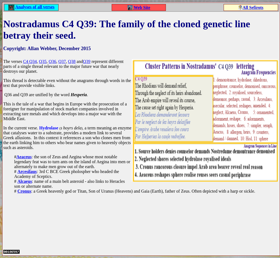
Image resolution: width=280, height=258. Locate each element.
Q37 (62, 61)
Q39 (86, 61)
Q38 (72, 61)
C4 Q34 (30, 61)
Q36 (52, 61)
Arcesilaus (27, 171)
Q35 (43, 61)
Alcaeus (24, 181)
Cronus (24, 191)
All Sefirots (252, 7)
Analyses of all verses (34, 7)
